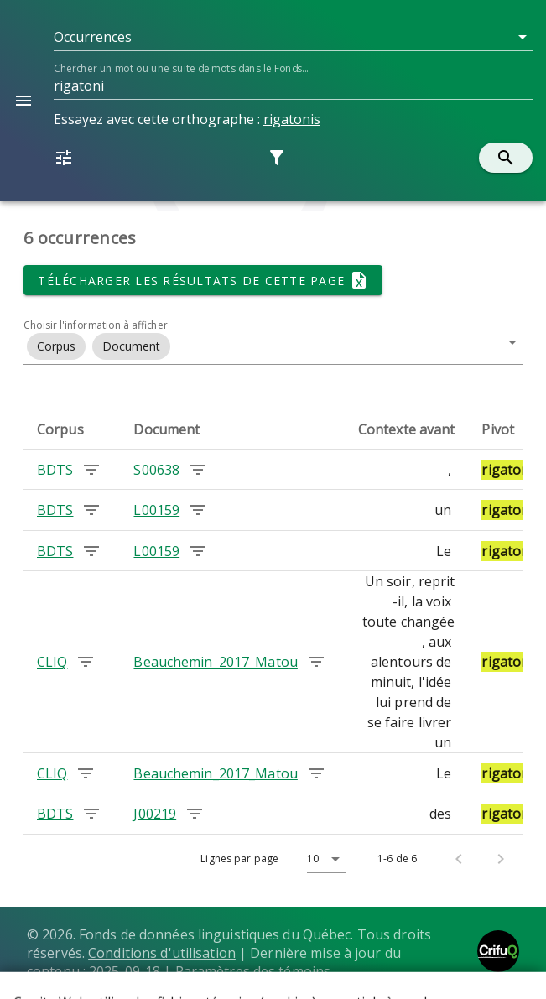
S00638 (156, 469)
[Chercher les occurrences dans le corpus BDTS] (91, 470)
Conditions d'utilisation (162, 953)
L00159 (156, 510)
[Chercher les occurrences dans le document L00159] (198, 510)
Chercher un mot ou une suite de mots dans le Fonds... (181, 68)
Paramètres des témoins (253, 971)
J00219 (154, 813)
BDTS (55, 469)
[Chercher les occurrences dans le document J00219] (194, 814)
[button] (293, 36)
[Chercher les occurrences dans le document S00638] (198, 470)
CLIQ (52, 662)
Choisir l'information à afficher (95, 325)
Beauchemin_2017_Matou (215, 662)
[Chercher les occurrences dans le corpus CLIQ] (85, 662)
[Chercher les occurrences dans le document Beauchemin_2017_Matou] (316, 662)
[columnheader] (71, 429)
